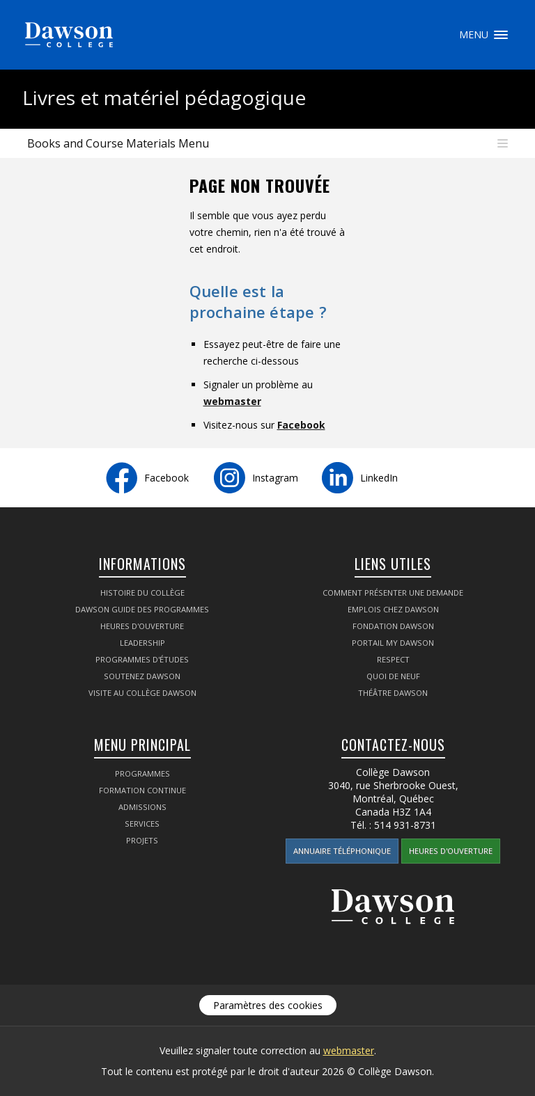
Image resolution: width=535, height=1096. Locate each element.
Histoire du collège (142, 592)
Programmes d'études (142, 659)
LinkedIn (379, 477)
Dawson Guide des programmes (142, 609)
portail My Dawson (393, 642)
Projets (142, 840)
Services (142, 823)
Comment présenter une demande (393, 592)
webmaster (232, 401)
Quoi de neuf (393, 676)
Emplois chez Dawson (393, 609)
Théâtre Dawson (393, 693)
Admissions (142, 807)
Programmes (142, 773)
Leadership (142, 642)
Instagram (275, 477)
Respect (393, 659)
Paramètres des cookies (268, 1005)
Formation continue (142, 790)
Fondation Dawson (393, 626)
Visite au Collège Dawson (142, 693)
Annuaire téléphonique (342, 850)
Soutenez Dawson (142, 676)
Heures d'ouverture (142, 626)
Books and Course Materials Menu (118, 143)
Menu (500, 34)
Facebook (301, 424)
